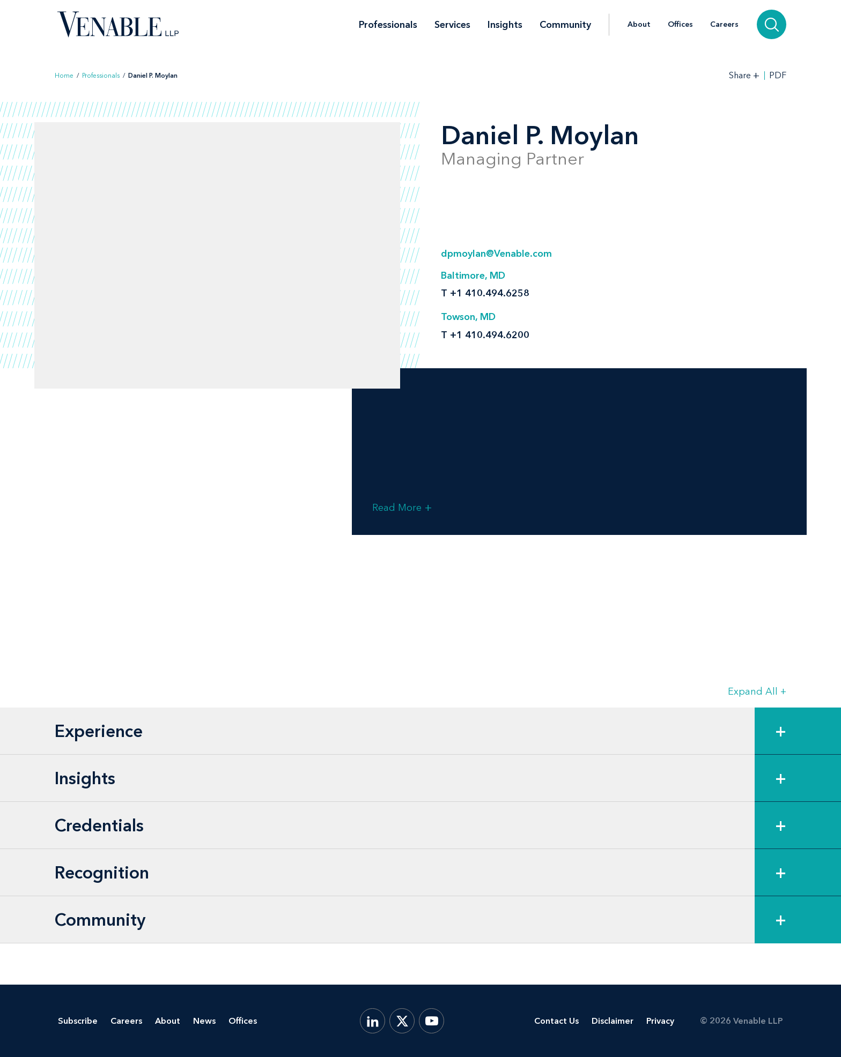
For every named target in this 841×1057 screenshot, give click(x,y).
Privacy (660, 1021)
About (639, 24)
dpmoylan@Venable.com (496, 253)
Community (565, 24)
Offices (680, 24)
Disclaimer (612, 1021)
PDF (777, 75)
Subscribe (78, 1021)
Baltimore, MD (473, 275)
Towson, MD (468, 317)
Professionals (388, 24)
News (204, 1021)
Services (452, 24)
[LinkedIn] (372, 1020)
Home (64, 75)
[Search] (771, 24)
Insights (505, 24)
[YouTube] (431, 1020)
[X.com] (402, 1020)
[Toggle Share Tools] (744, 75)
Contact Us (556, 1021)
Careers (724, 24)
